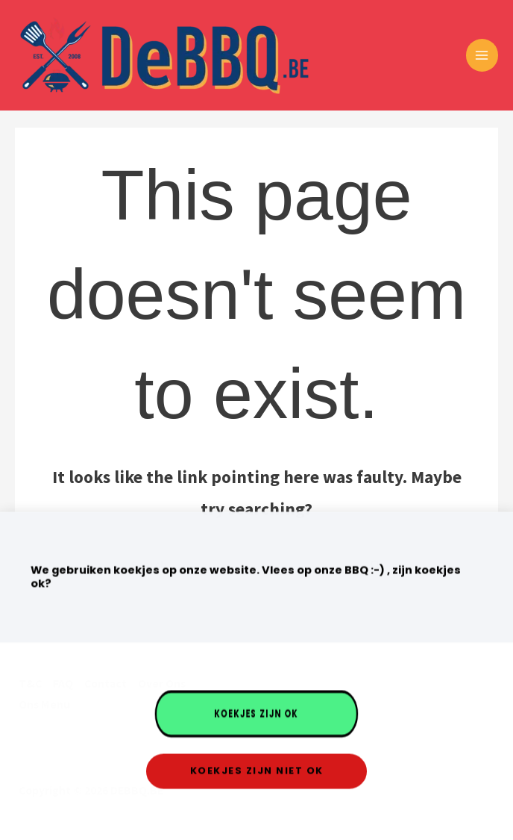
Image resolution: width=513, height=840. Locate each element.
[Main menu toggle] (482, 55)
